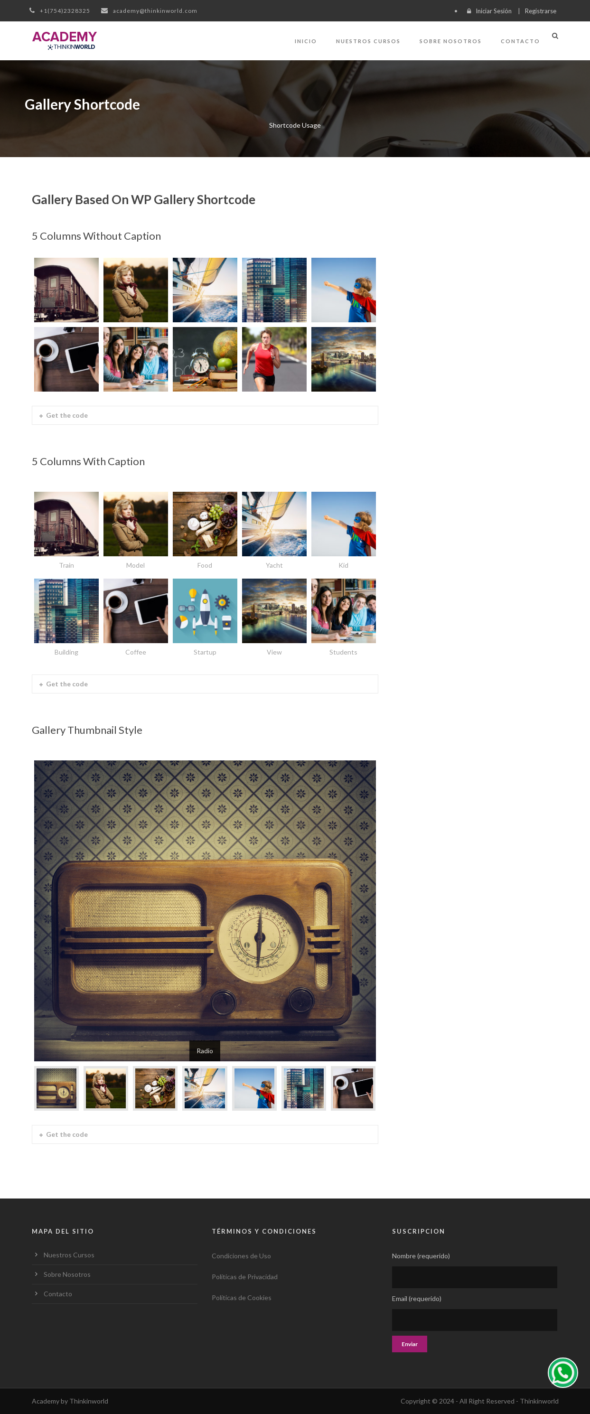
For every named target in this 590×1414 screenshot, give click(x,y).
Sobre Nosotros (451, 41)
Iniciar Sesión (494, 11)
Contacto (520, 41)
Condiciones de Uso (241, 1256)
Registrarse (540, 11)
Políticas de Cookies (242, 1297)
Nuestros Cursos (368, 41)
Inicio (306, 41)
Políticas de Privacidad (245, 1277)
